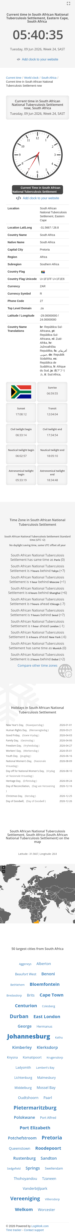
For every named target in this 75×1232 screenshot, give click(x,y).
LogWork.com (40, 1226)
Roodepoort (48, 1148)
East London (46, 1016)
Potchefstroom (22, 1138)
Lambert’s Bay (45, 1067)
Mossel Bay (46, 1087)
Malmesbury (46, 1077)
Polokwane (24, 1117)
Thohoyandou (25, 1178)
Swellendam (54, 1168)
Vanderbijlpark (35, 1188)
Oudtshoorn (28, 1097)
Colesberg (48, 1006)
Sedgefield (14, 1168)
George (25, 1026)
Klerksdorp (47, 1047)
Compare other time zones (37, 665)
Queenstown (19, 1148)
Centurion (26, 1005)
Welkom (24, 1209)
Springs (33, 1168)
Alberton (43, 963)
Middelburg (23, 1088)
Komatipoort (32, 1057)
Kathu (59, 1037)
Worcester (46, 1209)
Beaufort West (25, 974)
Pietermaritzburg (35, 1107)
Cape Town (52, 995)
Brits (31, 995)
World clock (31, 77)
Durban (19, 1016)
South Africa (49, 77)
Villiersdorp (52, 1199)
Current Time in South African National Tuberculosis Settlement (36, 189)
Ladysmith (23, 1067)
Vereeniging (25, 1198)
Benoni (48, 973)
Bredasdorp (14, 995)
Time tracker (13, 1230)
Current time (13, 77)
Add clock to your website (40, 59)
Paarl (47, 1097)
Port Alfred (48, 1117)
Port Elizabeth (35, 1128)
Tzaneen (49, 1178)
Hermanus (44, 1026)
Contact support (34, 1230)
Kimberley (22, 1047)
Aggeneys (25, 964)
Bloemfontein (45, 984)
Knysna (12, 1057)
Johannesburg (28, 1036)
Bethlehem (17, 985)
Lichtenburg (23, 1077)
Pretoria (52, 1137)
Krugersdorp (55, 1057)
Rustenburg (24, 1158)
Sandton (49, 1158)
